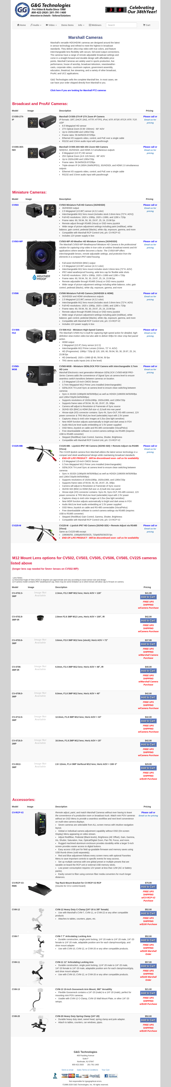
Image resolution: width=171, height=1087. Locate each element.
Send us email (67, 1070)
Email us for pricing (148, 815)
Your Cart (105, 1070)
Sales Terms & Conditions (87, 1070)
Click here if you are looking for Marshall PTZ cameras (78, 90)
